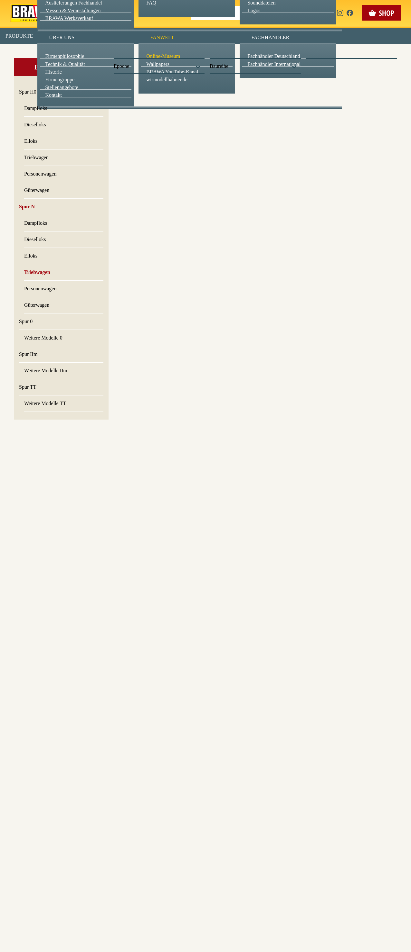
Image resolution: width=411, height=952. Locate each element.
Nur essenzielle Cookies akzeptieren (206, 119)
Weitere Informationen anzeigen (205, 133)
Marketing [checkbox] (178, 52)
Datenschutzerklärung (260, 147)
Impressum (227, 147)
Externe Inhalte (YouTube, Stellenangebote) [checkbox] (178, 66)
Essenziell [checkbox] (148, 52)
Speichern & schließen (206, 102)
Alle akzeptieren (206, 84)
